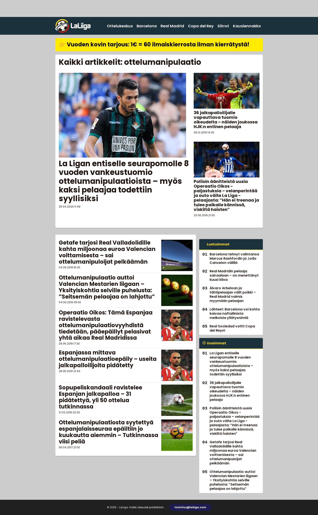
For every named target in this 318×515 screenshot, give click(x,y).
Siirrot (223, 26)
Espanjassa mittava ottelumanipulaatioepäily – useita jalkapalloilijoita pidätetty (108, 359)
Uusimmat (216, 343)
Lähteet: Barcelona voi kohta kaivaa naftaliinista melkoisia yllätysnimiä (235, 313)
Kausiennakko (247, 26)
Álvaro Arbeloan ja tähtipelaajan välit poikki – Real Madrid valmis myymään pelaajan (233, 294)
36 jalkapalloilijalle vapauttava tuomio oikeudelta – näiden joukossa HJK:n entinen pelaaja (226, 120)
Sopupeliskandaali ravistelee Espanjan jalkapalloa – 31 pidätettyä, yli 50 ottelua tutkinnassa (100, 397)
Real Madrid (172, 26)
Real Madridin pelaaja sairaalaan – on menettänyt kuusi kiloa (234, 275)
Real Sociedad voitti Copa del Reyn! (232, 328)
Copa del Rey (201, 26)
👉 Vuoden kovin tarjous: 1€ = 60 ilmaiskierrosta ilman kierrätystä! (154, 44)
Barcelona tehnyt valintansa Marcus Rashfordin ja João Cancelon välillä (234, 258)
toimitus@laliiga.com (190, 507)
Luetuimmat (218, 244)
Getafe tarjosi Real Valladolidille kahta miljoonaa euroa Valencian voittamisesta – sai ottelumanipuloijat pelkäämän (107, 252)
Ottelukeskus (120, 26)
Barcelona (147, 26)
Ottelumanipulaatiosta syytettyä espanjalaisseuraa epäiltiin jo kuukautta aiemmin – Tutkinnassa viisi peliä (108, 432)
